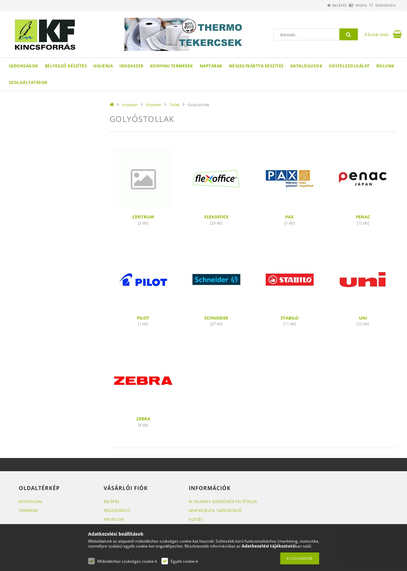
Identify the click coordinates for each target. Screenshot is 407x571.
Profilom (114, 519)
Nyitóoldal (31, 501)
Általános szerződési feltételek (223, 501)
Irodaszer (131, 66)
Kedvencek (381, 5)
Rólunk (385, 66)
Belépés (320, 5)
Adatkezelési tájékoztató (215, 510)
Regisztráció (117, 510)
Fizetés (196, 519)
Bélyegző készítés (66, 66)
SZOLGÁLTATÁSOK (28, 82)
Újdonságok (23, 66)
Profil (350, 5)
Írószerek (153, 104)
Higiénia (103, 66)
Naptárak (211, 66)
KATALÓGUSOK (306, 66)
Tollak (174, 104)
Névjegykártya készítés (256, 66)
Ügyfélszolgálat (349, 66)
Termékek (28, 510)
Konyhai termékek (171, 66)
